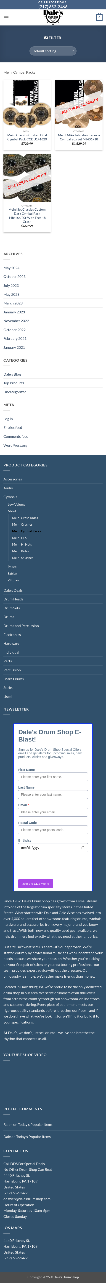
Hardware (11, 643)
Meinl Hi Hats (22, 544)
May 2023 (11, 294)
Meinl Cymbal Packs (26, 531)
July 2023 (11, 285)
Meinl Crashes (22, 524)
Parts (7, 661)
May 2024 (11, 267)
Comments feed (15, 436)
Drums (8, 616)
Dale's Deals (13, 590)
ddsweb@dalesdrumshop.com (26, 1199)
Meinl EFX (19, 538)
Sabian (12, 573)
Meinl (12, 511)
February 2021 (14, 338)
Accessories (12, 479)
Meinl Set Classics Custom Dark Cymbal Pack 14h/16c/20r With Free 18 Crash (27, 215)
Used (7, 696)
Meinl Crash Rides (25, 518)
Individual (11, 652)
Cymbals (10, 496)
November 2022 (16, 320)
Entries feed (12, 427)
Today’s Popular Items (35, 1124)
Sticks (8, 687)
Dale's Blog (12, 374)
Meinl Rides (20, 551)
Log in (8, 418)
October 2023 (14, 276)
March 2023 (13, 303)
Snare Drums (13, 679)
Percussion (12, 670)
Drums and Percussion (21, 625)
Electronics (12, 634)
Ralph (8, 1124)
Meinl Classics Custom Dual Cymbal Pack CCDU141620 (27, 137)
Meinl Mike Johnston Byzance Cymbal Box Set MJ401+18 (79, 137)
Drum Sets (11, 608)
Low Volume (16, 504)
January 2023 (14, 312)
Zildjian (13, 580)
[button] (6, 17)
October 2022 (14, 329)
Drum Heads (13, 599)
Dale (7, 1136)
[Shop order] (52, 51)
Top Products (13, 383)
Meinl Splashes (22, 558)
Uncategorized (14, 392)
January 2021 (14, 347)
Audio (8, 488)
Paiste (12, 567)
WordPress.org (15, 445)
